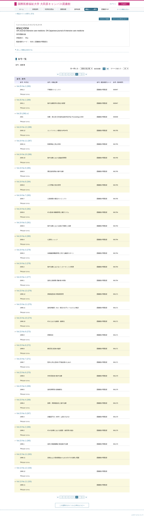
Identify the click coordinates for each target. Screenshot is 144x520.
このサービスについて (137, 515)
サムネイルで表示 (107, 68)
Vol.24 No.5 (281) (24, 223)
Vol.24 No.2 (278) (24, 263)
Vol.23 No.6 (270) (24, 372)
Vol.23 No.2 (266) (24, 427)
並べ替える (74, 68)
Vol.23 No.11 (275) (24, 304)
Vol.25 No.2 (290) (24, 86)
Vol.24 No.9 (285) (24, 168)
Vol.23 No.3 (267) (24, 413)
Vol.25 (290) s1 (23, 113)
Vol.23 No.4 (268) (24, 400)
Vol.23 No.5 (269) (24, 386)
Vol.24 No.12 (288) (24, 127)
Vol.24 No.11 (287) (24, 141)
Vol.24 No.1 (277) (24, 277)
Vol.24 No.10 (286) (24, 154)
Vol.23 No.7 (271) (24, 359)
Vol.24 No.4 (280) (24, 236)
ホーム (21, 9)
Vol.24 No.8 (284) (24, 182)
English (124, 4)
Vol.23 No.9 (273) (24, 332)
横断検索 (63, 9)
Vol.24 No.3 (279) (24, 250)
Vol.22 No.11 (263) (24, 454)
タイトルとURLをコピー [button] (120, 19)
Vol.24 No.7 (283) (24, 195)
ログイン (113, 4)
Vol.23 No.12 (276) (24, 291)
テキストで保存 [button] (104, 19)
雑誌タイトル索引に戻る (25, 14)
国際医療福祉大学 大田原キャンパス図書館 (44, 3)
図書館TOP (105, 9)
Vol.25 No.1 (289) (24, 100)
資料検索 (77, 9)
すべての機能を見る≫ (123, 9)
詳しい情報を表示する (25, 50)
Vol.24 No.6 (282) (24, 209)
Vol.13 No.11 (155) (24, 481)
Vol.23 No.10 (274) (24, 318)
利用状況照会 (49, 9)
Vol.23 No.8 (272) (24, 345)
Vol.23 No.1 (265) (24, 441)
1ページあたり (116, 68)
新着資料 (35, 9)
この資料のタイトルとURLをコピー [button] (72, 505)
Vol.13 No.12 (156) (24, 468)
